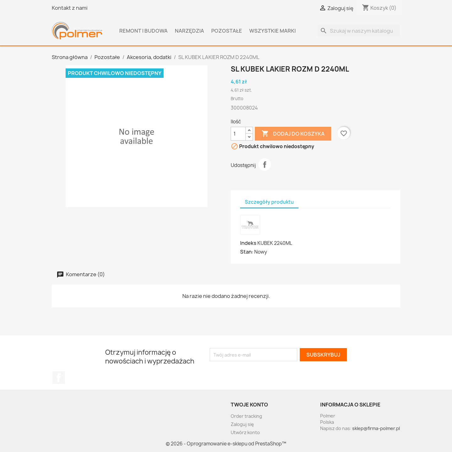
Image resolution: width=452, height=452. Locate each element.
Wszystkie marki (272, 30)
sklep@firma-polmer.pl (376, 428)
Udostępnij (264, 164)
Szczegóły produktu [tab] (269, 202)
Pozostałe (226, 30)
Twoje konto (249, 404)
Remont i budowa (143, 30)
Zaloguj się (242, 424)
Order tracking (246, 416)
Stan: (246, 252)
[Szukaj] (358, 30)
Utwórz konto (245, 432)
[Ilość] (238, 134)
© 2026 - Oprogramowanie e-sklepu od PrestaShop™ (226, 443)
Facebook (58, 377)
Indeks (248, 243)
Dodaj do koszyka (293, 134)
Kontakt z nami (70, 7)
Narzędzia (189, 30)
